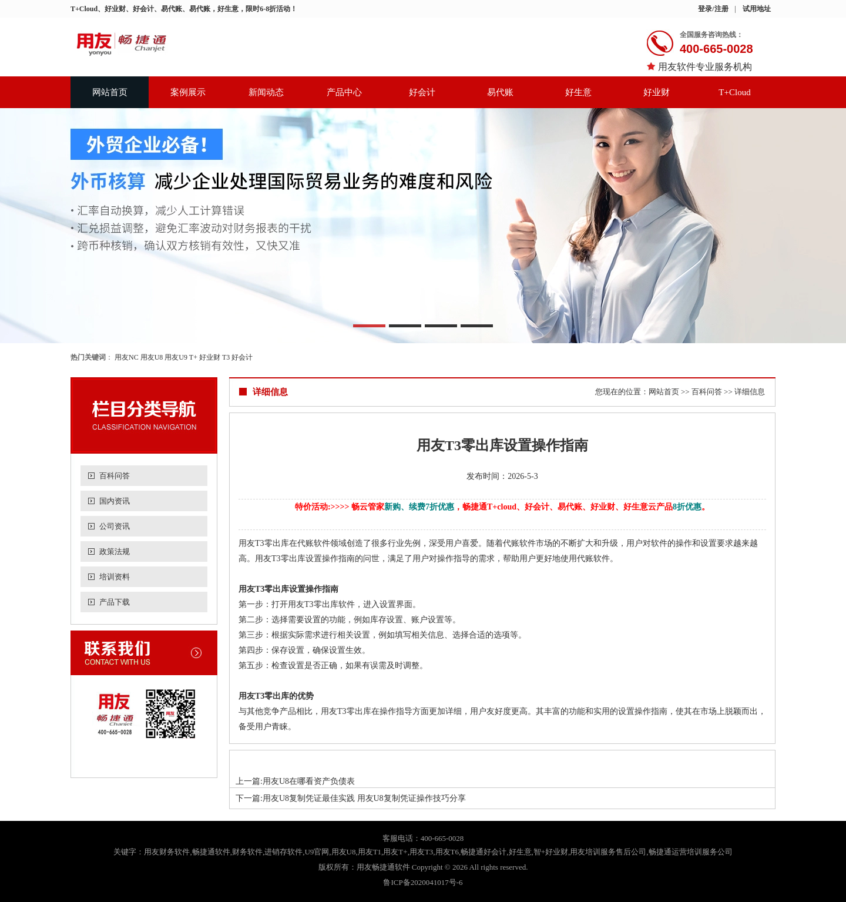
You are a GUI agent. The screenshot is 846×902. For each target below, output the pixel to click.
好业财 (656, 92)
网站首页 (109, 92)
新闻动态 (266, 92)
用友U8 (151, 357)
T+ (193, 357)
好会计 (422, 92)
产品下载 (114, 602)
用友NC (127, 357)
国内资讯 (114, 501)
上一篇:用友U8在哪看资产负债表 (295, 781)
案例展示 (188, 92)
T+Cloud (734, 92)
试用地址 (757, 9)
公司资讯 (114, 526)
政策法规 (114, 551)
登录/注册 (713, 9)
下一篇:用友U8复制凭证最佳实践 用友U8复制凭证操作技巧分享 (351, 798)
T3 (226, 357)
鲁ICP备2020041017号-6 (422, 882)
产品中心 (344, 92)
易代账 (500, 92)
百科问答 (114, 475)
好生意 (578, 92)
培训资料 (114, 576)
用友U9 (175, 357)
